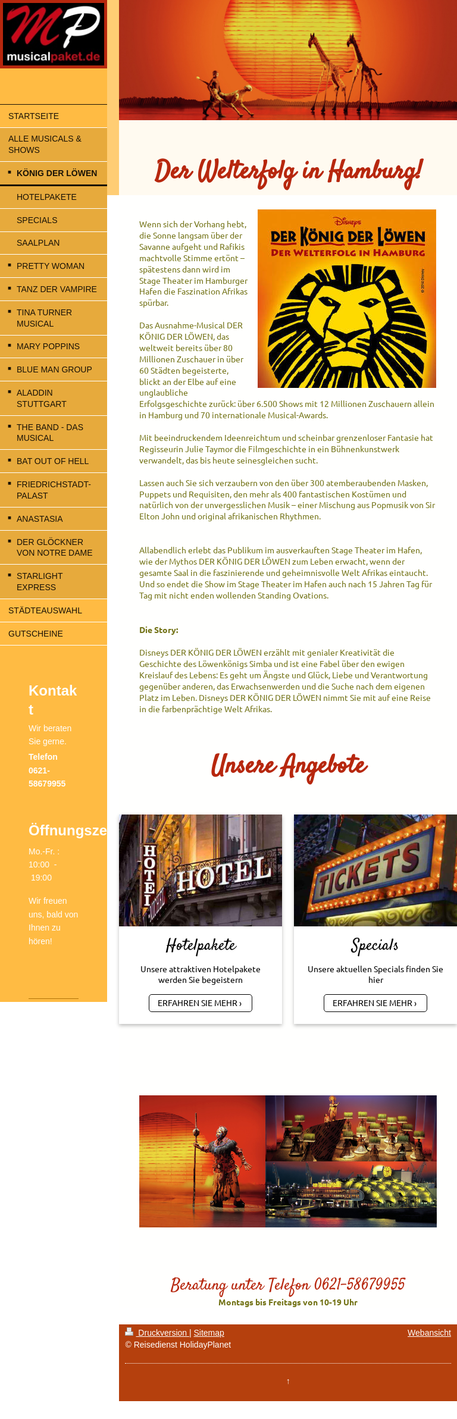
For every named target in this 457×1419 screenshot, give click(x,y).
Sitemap (208, 1332)
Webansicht (429, 1332)
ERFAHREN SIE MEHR (197, 1002)
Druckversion (157, 1332)
